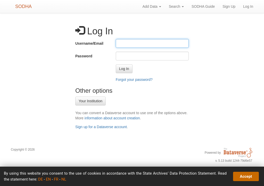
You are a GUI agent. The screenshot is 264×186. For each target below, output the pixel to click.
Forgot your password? (134, 80)
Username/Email (89, 43)
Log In (248, 6)
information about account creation (112, 118)
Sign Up (228, 6)
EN (48, 179)
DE (40, 179)
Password (83, 56)
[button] (124, 68)
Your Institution (90, 101)
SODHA (23, 6)
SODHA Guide (203, 6)
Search (176, 6)
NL (63, 179)
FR (56, 179)
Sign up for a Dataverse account (101, 127)
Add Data (151, 6)
